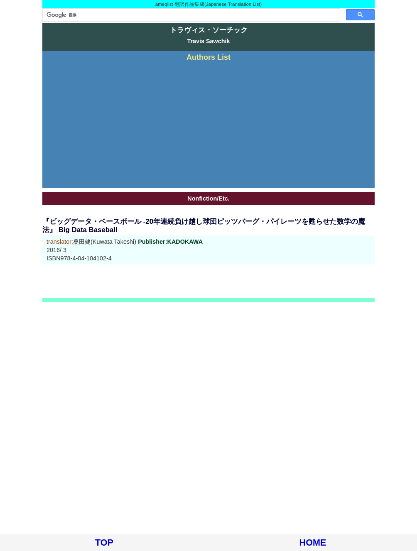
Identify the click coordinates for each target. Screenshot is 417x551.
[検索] (190, 15)
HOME (312, 542)
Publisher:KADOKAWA (170, 241)
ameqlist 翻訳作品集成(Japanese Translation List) (208, 4)
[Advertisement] (208, 124)
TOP (104, 542)
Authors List (208, 57)
